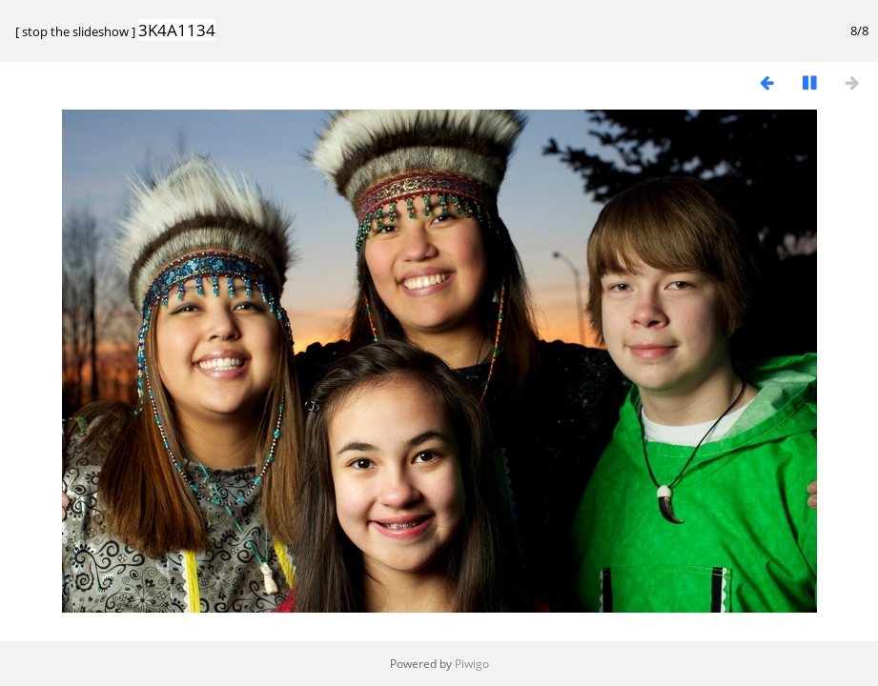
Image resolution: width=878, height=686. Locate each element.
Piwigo (472, 664)
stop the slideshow (75, 31)
